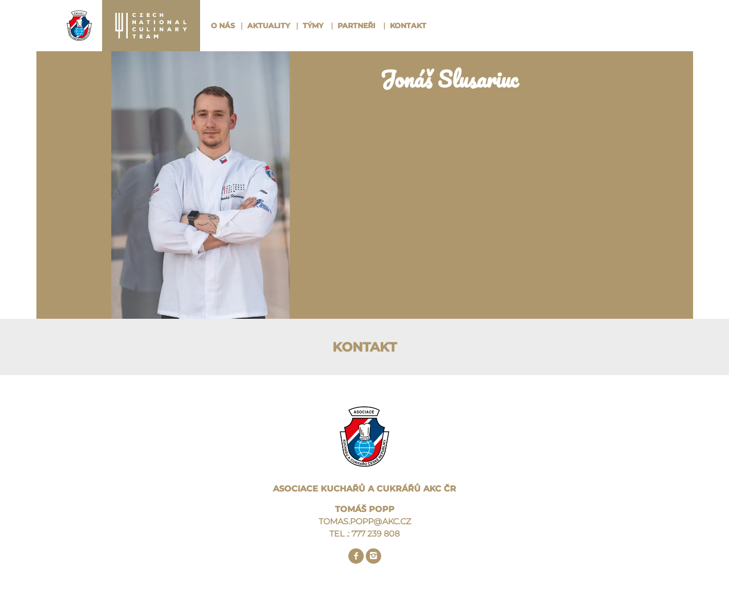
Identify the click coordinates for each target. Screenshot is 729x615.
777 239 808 (375, 534)
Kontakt (408, 25)
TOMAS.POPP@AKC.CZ (365, 521)
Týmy (313, 25)
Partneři (357, 25)
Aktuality (268, 25)
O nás (223, 25)
